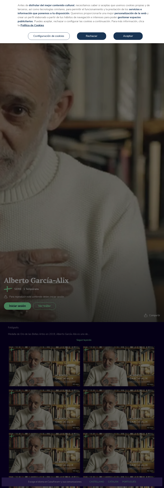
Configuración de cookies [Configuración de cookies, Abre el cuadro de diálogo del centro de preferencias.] (48, 30)
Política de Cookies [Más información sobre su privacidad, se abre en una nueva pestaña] (32, 19)
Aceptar (128, 30)
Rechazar (91, 30)
